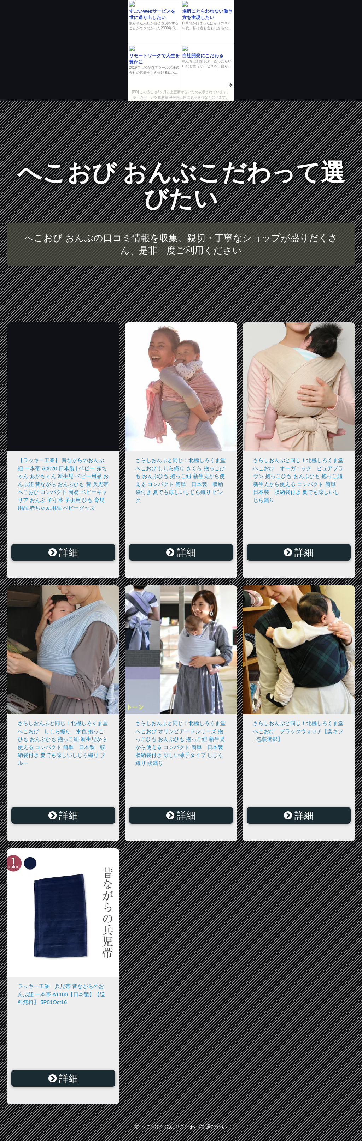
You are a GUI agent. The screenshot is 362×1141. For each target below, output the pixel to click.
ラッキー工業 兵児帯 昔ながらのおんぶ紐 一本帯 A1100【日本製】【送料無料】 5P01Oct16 (61, 994)
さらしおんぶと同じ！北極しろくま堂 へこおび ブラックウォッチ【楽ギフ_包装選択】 (301, 731)
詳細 (63, 552)
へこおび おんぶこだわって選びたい (181, 185)
